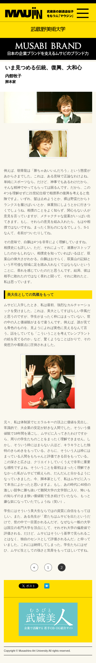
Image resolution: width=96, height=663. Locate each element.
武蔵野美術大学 (48, 29)
